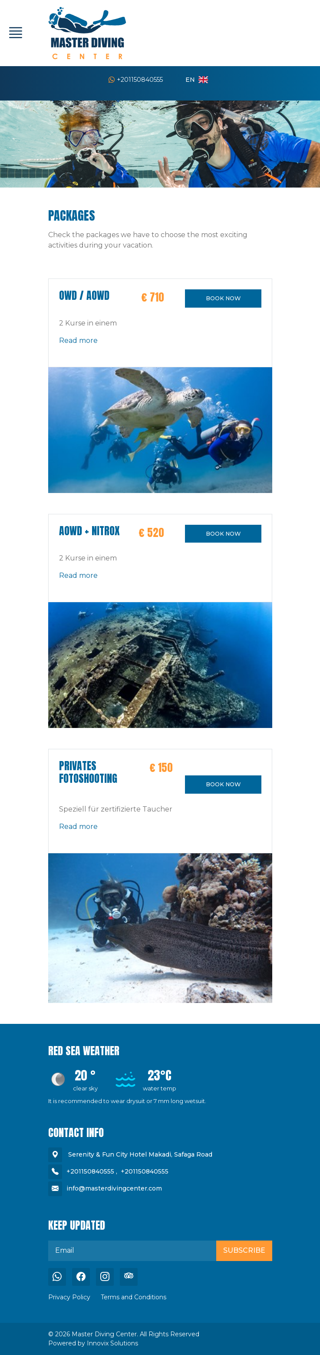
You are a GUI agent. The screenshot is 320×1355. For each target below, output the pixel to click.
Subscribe (244, 1250)
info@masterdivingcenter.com (114, 1188)
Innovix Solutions (112, 1343)
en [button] (196, 80)
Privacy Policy (69, 1297)
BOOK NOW (223, 298)
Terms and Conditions (133, 1297)
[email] (132, 1251)
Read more (78, 340)
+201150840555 (136, 80)
